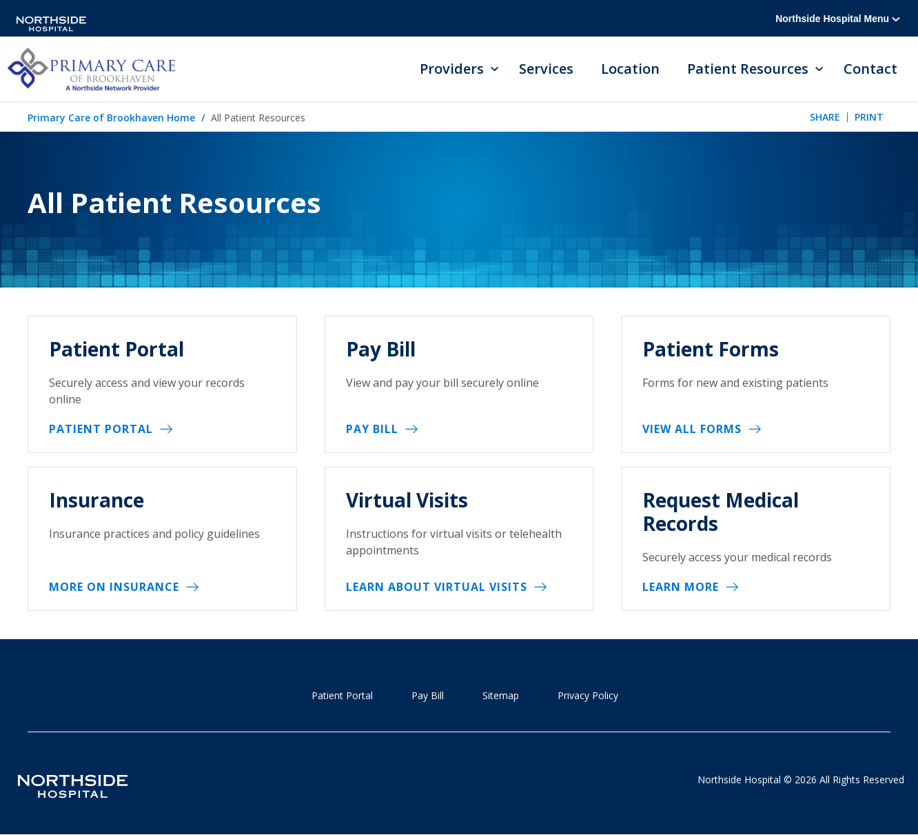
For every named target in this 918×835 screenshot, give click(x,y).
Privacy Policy (588, 695)
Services (546, 68)
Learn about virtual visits (436, 586)
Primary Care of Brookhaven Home (111, 117)
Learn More (680, 586)
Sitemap (500, 695)
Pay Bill (372, 428)
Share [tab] (825, 116)
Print (869, 116)
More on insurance (114, 586)
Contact (870, 68)
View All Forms (692, 428)
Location (630, 68)
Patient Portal (101, 428)
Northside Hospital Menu (837, 18)
